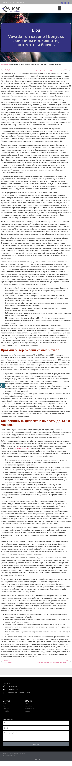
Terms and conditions (9, 753)
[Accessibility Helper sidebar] (2, 385)
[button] (59, 8)
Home (3, 64)
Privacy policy (21, 753)
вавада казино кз (22, 449)
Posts (8, 64)
